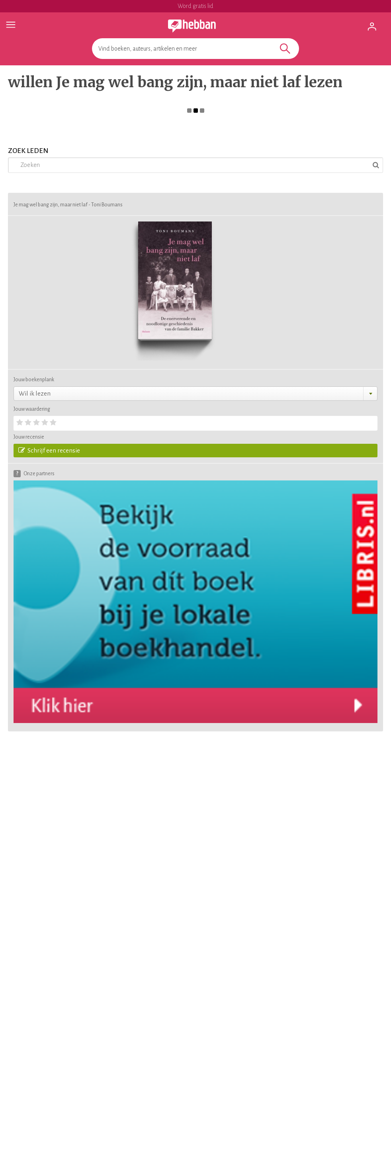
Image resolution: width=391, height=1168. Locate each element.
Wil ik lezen (35, 393)
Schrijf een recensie (49, 450)
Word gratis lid (195, 6)
